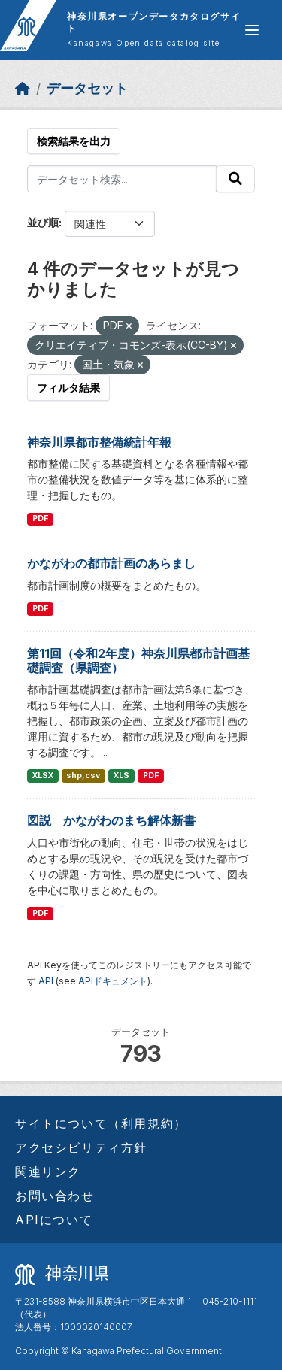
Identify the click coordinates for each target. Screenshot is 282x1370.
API (45, 981)
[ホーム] (22, 88)
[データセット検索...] (122, 178)
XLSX (42, 775)
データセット (87, 88)
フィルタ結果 (68, 387)
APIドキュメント (112, 981)
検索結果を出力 (74, 141)
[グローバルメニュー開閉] (252, 30)
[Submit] (235, 178)
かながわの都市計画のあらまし (111, 563)
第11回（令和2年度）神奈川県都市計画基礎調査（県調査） (138, 660)
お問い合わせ (55, 1195)
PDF (40, 518)
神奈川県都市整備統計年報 (99, 442)
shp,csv (83, 775)
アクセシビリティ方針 (81, 1147)
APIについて (53, 1219)
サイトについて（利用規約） (101, 1123)
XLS (121, 775)
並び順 (43, 222)
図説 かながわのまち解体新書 (111, 820)
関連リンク (48, 1171)
